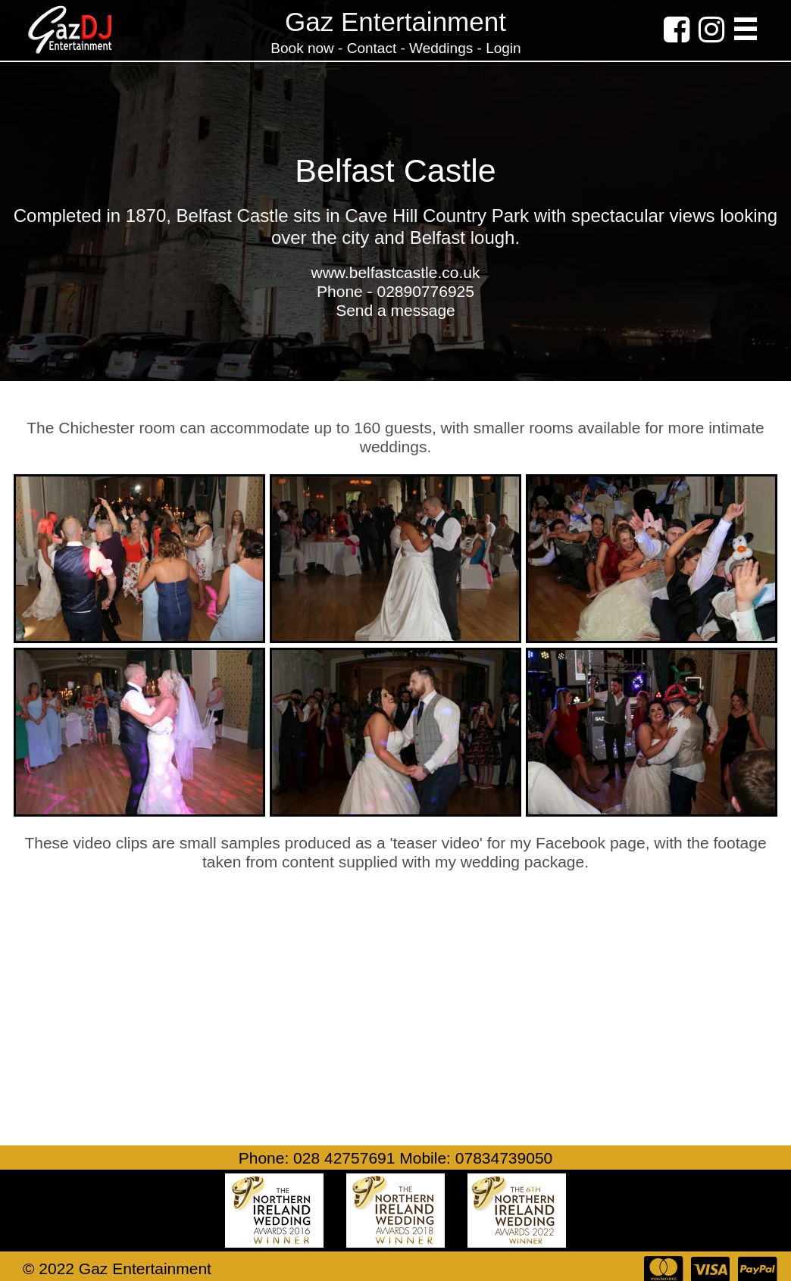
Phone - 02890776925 (395, 291)
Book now (304, 48)
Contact (371, 48)
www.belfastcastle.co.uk (395, 272)
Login (503, 48)
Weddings (441, 48)
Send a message (395, 310)
